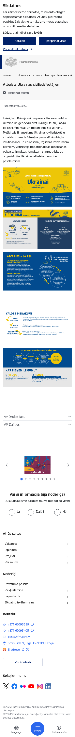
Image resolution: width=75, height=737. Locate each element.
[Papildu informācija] (32, 624)
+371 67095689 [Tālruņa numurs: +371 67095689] (18, 624)
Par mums (11, 562)
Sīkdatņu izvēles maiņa (20, 602)
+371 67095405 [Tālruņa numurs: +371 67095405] (18, 630)
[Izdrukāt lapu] (37, 416)
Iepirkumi (11, 550)
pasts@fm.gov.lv (19, 637)
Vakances (11, 544)
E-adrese (14, 649)
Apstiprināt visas (55, 41)
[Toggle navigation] (37, 729)
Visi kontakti (23, 662)
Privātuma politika (16, 584)
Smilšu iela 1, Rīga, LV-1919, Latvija (31, 643)
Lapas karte (12, 596)
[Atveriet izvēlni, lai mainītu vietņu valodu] (16, 730)
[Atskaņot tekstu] (18, 92)
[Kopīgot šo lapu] (37, 424)
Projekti (10, 556)
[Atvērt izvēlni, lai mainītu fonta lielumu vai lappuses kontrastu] (59, 730)
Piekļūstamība (14, 590)
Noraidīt (19, 41)
